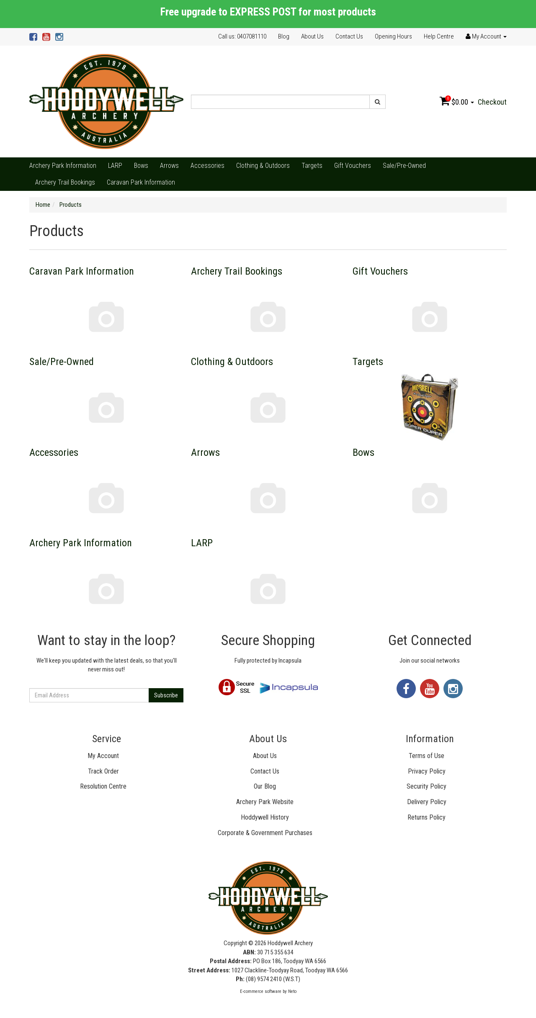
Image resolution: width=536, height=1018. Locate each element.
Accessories (207, 166)
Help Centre (439, 36)
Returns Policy (426, 817)
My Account (103, 756)
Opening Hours (393, 36)
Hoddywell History (265, 817)
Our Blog (265, 786)
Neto (292, 991)
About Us (312, 36)
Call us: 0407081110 (242, 36)
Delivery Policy (426, 802)
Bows (141, 166)
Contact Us (349, 36)
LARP (115, 166)
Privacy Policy (427, 771)
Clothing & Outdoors (263, 166)
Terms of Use (426, 756)
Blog (283, 36)
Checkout (492, 102)
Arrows (169, 166)
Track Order (103, 771)
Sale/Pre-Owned (404, 166)
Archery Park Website (265, 802)
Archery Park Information (62, 166)
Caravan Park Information (141, 182)
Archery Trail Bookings (65, 182)
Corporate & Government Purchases (265, 833)
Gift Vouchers (352, 166)
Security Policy (426, 786)
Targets (312, 166)
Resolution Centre (103, 786)
